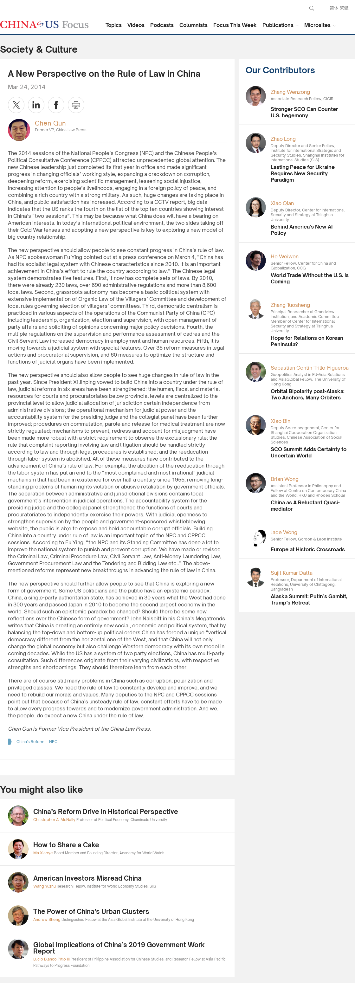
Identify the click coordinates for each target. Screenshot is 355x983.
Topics (114, 25)
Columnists (193, 25)
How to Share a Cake (66, 845)
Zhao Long (283, 139)
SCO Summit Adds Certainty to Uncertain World (308, 452)
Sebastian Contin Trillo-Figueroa (310, 368)
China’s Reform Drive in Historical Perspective (105, 812)
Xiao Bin (280, 421)
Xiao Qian (282, 203)
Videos (136, 25)
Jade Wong (284, 532)
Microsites (317, 25)
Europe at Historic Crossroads (308, 549)
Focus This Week (235, 25)
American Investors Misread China (87, 878)
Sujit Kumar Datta (292, 573)
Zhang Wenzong (290, 92)
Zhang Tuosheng (290, 305)
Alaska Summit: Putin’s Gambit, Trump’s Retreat (309, 599)
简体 (334, 7)
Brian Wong (285, 479)
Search (311, 8)
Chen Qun (50, 123)
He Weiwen (285, 256)
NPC (53, 741)
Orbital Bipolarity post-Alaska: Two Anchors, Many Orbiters (308, 394)
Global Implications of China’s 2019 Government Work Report (119, 948)
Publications (278, 25)
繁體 (344, 7)
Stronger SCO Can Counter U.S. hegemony (304, 112)
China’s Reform (30, 741)
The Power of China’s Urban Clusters (91, 911)
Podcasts (162, 25)
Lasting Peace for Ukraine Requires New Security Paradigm (303, 173)
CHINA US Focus (44, 24)
